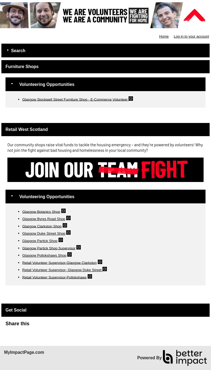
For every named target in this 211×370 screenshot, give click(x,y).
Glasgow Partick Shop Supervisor (49, 248)
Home (164, 36)
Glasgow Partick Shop (39, 241)
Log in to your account (191, 36)
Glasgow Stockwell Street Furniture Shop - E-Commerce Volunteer (75, 99)
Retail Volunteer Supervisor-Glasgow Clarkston (59, 262)
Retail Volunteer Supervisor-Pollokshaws (54, 277)
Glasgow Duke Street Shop (43, 233)
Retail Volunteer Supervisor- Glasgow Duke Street (62, 270)
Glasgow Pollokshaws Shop (44, 255)
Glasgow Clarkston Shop (42, 226)
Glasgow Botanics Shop (41, 211)
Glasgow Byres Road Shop (43, 219)
